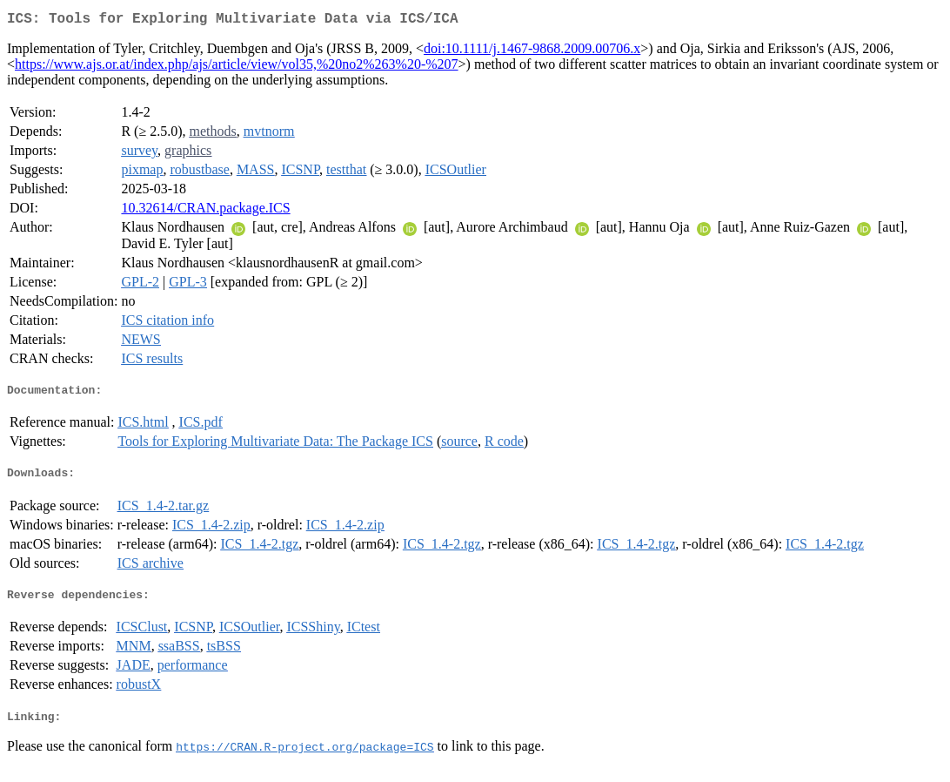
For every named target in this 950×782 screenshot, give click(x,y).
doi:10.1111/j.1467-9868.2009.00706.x (532, 51)
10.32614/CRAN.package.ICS (205, 211)
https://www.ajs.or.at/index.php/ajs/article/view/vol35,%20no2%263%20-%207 (236, 67)
